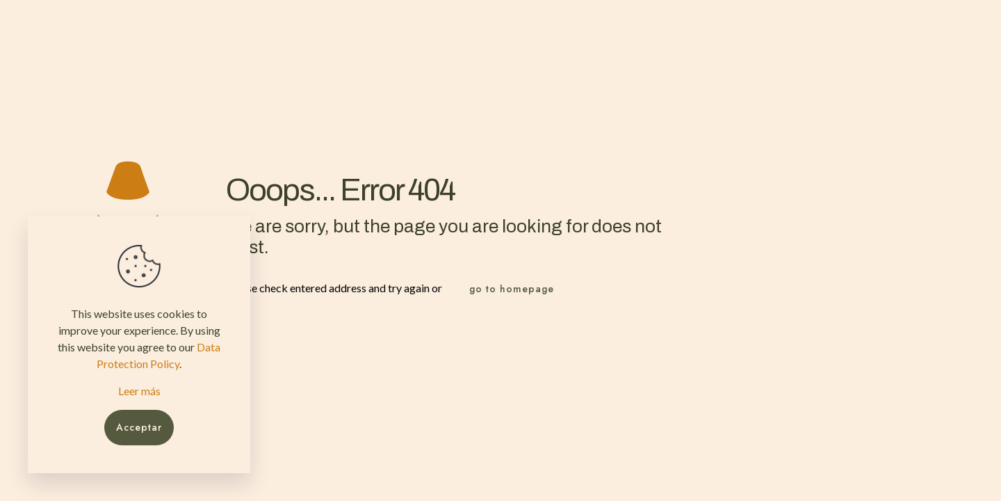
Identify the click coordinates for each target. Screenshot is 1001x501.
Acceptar (139, 427)
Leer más (139, 390)
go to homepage (511, 289)
